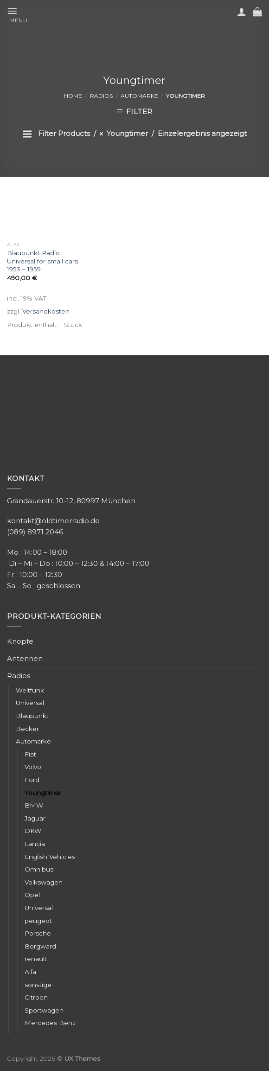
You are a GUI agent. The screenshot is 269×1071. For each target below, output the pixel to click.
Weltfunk (30, 690)
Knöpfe (20, 641)
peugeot (38, 920)
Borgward (40, 946)
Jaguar (35, 818)
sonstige (38, 984)
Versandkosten (46, 311)
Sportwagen (44, 1010)
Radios (101, 95)
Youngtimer (43, 792)
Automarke (139, 95)
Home (73, 95)
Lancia (35, 843)
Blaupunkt (32, 715)
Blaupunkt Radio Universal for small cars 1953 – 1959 (42, 261)
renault (36, 958)
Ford (32, 779)
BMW (34, 805)
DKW (33, 830)
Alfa (30, 971)
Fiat (30, 754)
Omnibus (39, 869)
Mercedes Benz (50, 1022)
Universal (30, 702)
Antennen (25, 658)
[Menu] (21, 14)
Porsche (38, 933)
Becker (27, 728)
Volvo (33, 766)
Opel (32, 894)
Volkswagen (44, 882)
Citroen (36, 997)
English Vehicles (50, 856)
